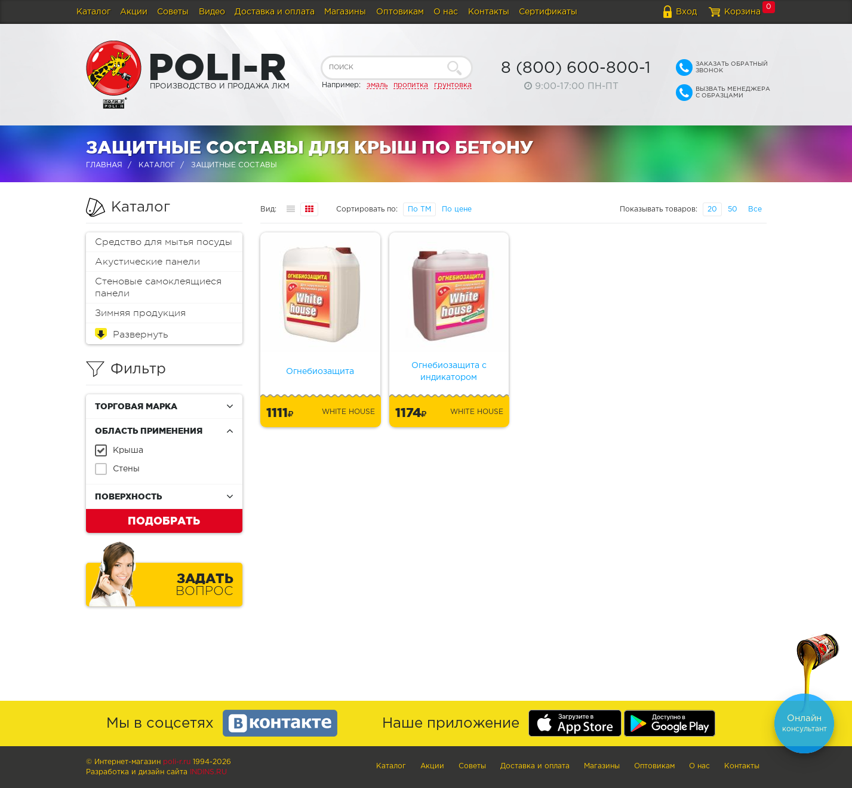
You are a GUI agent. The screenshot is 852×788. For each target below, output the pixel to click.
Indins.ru (208, 772)
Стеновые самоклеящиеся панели (158, 287)
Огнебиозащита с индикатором (449, 371)
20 (712, 209)
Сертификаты (548, 12)
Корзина (742, 12)
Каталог (93, 12)
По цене (457, 209)
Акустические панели (147, 261)
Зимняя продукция (140, 313)
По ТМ (419, 209)
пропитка (410, 85)
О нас (445, 12)
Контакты (488, 12)
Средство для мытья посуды (163, 242)
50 (732, 209)
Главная (104, 165)
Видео (212, 12)
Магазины (345, 12)
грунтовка (453, 85)
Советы (173, 12)
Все (755, 209)
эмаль (377, 85)
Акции (133, 12)
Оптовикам (400, 12)
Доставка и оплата (275, 12)
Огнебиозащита (320, 371)
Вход (686, 12)
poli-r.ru (176, 762)
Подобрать (164, 520)
